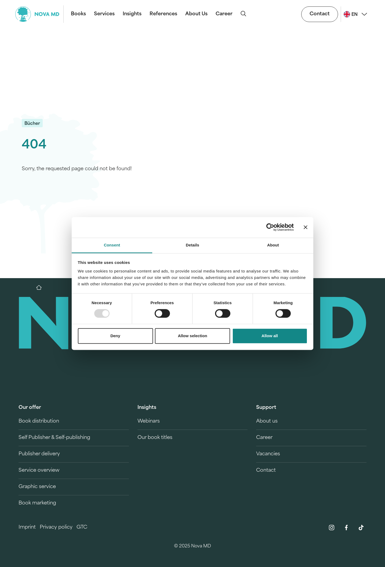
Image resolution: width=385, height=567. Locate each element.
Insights (132, 14)
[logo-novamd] (39, 14)
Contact (320, 14)
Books (78, 14)
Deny (115, 335)
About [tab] (273, 245)
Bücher (32, 124)
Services (104, 14)
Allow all (269, 335)
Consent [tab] (112, 245)
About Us (196, 14)
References (163, 14)
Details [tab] (192, 245)
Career (224, 14)
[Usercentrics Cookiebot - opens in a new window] (270, 227)
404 (34, 145)
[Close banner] (305, 227)
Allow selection (192, 335)
